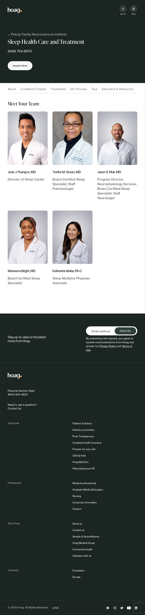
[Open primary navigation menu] (133, 9)
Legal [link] (55, 607)
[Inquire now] (20, 65)
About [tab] (12, 89)
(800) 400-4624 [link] (18, 394)
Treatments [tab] (58, 89)
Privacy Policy (108, 346)
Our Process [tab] (78, 89)
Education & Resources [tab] (117, 89)
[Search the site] (123, 9)
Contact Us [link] (14, 408)
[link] (15, 10)
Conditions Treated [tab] (33, 89)
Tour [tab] (94, 89)
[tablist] (72, 90)
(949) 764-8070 (20, 51)
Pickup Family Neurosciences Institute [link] (37, 34)
